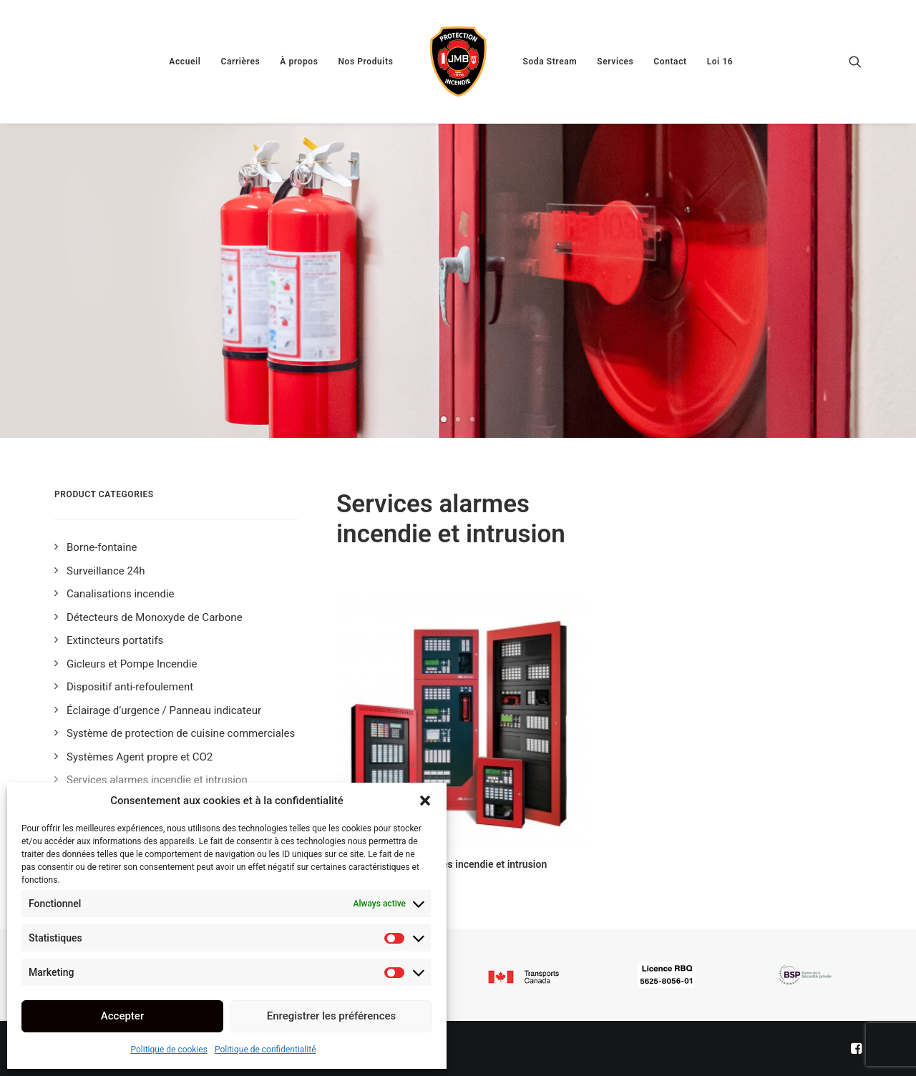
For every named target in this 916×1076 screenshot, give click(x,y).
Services (615, 62)
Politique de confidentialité (265, 1050)
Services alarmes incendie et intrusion (461, 864)
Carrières (240, 62)
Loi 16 (720, 62)
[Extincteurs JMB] (458, 61)
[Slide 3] (472, 419)
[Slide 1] (444, 419)
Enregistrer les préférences (331, 1015)
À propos (299, 62)
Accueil (184, 62)
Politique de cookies (169, 1050)
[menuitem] (184, 61)
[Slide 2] (458, 419)
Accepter (122, 1015)
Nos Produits (365, 62)
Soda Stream (550, 62)
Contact (669, 62)
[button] (425, 800)
